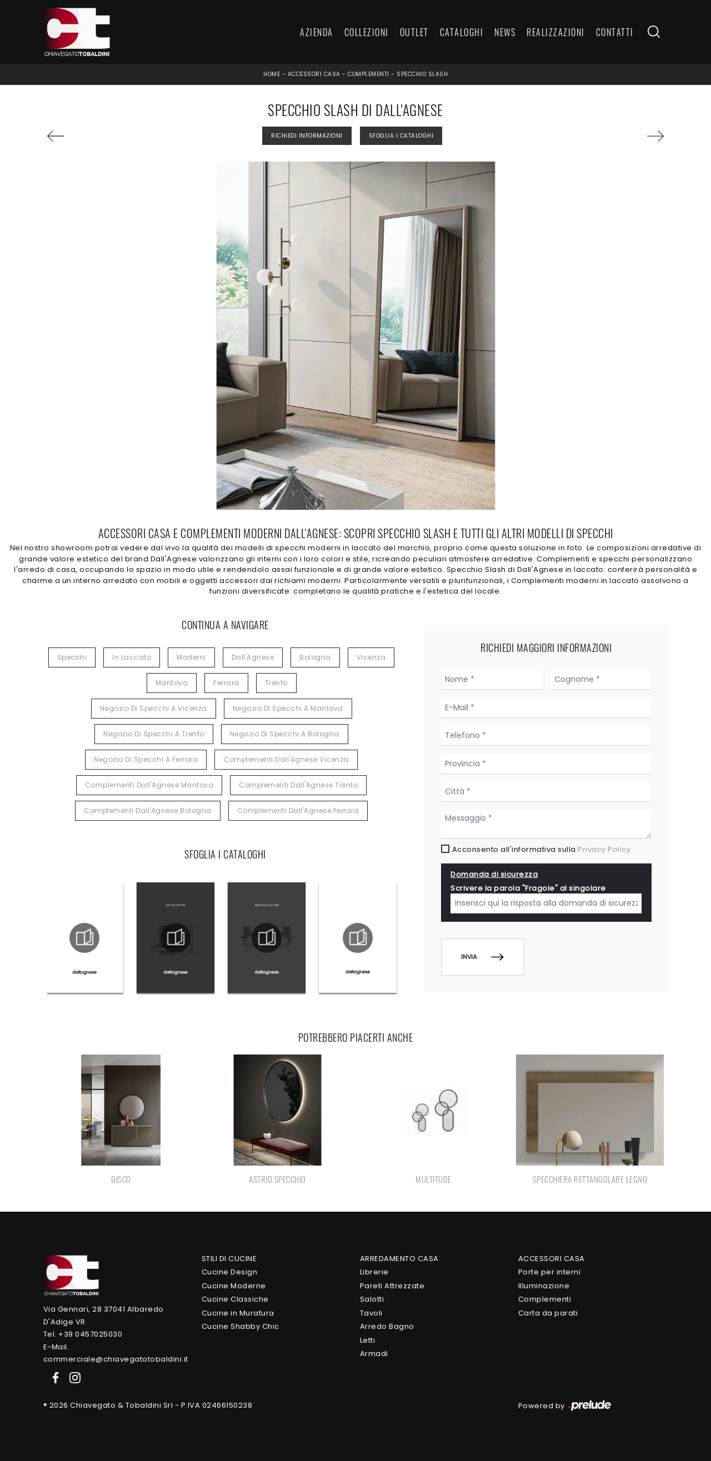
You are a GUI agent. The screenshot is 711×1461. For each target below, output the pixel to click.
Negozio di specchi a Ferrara (146, 759)
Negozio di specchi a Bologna (284, 734)
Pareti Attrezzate (392, 1286)
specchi (72, 657)
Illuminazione (544, 1286)
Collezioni (366, 32)
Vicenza (371, 657)
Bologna (315, 657)
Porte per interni (549, 1272)
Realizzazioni (556, 32)
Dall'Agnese (253, 657)
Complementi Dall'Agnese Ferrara (298, 810)
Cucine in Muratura (238, 1313)
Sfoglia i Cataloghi (401, 136)
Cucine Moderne (234, 1286)
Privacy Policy (604, 849)
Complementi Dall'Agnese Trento (298, 785)
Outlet (414, 32)
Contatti (615, 32)
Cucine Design (230, 1272)
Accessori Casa (314, 74)
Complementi (368, 74)
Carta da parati (548, 1313)
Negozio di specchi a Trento (153, 734)
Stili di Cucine (229, 1258)
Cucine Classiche (235, 1299)
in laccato (131, 657)
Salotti (372, 1299)
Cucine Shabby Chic (240, 1326)
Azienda (316, 32)
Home (271, 74)
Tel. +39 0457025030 (83, 1334)
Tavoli (371, 1313)
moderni (191, 657)
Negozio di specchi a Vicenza (153, 708)
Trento (276, 682)
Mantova (172, 682)
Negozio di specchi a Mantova (288, 708)
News (504, 32)
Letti (367, 1340)
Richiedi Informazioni (307, 136)
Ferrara (226, 682)
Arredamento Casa (399, 1258)
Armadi (374, 1353)
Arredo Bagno (387, 1326)
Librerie (374, 1272)
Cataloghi (462, 32)
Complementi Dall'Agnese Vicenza (286, 759)
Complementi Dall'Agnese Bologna (148, 810)
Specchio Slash (422, 74)
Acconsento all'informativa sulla (541, 849)
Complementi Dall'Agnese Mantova (149, 785)
